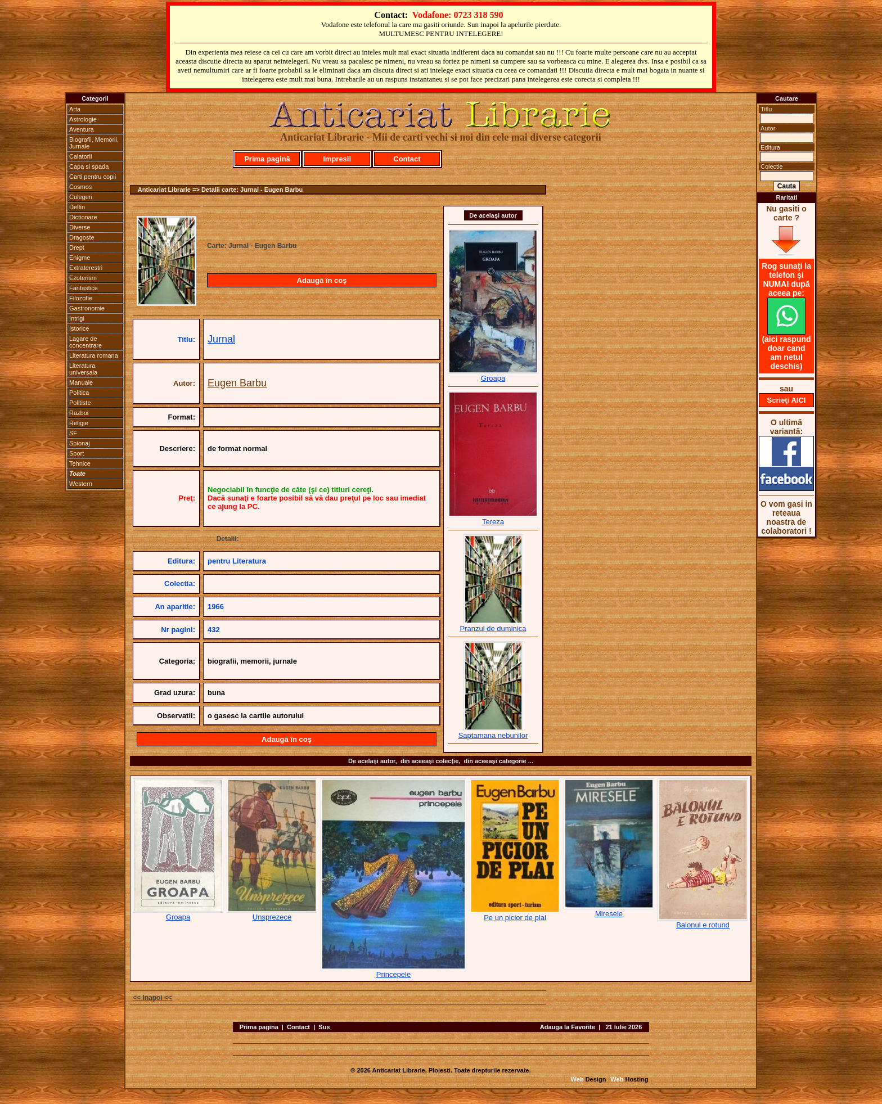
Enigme (79, 257)
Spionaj (79, 443)
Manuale (81, 382)
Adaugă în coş (322, 280)
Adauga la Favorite (567, 1027)
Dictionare (83, 217)
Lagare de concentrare (85, 342)
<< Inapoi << (152, 998)
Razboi (78, 412)
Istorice (79, 328)
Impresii (337, 159)
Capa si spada (89, 166)
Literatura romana (93, 355)
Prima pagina (259, 1027)
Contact (406, 159)
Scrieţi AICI (786, 400)
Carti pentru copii (92, 176)
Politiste (80, 402)
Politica (79, 392)
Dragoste (81, 237)
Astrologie (83, 119)
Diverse (79, 227)
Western (80, 483)
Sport (76, 453)
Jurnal (221, 339)
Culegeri (80, 196)
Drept (76, 247)
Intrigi (76, 318)
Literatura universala (83, 369)
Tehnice (80, 463)
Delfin (77, 207)
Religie (78, 423)
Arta (74, 109)
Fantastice (83, 288)
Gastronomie (87, 308)
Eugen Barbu (237, 383)
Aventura (81, 129)
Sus (324, 1027)
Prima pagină (267, 159)
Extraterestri (85, 267)
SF (73, 433)
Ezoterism (83, 277)
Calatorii (80, 156)
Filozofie (80, 298)
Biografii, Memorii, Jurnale (94, 143)
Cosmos (80, 186)
